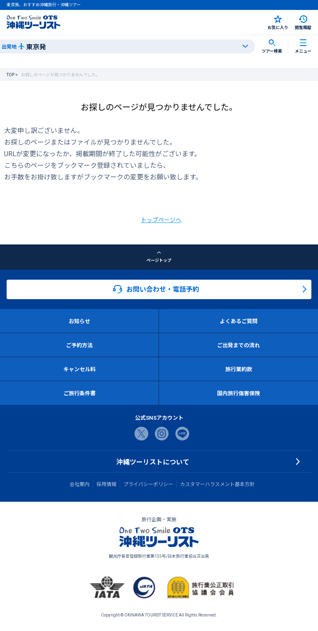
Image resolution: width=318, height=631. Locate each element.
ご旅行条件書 (79, 393)
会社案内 (79, 484)
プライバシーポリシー (148, 484)
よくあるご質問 (239, 321)
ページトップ (159, 257)
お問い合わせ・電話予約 (156, 289)
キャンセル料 (79, 369)
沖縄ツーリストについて (152, 461)
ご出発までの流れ (238, 345)
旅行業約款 (238, 369)
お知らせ (79, 321)
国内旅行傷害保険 (238, 393)
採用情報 (106, 484)
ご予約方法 (79, 345)
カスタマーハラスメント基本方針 (217, 484)
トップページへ (161, 219)
